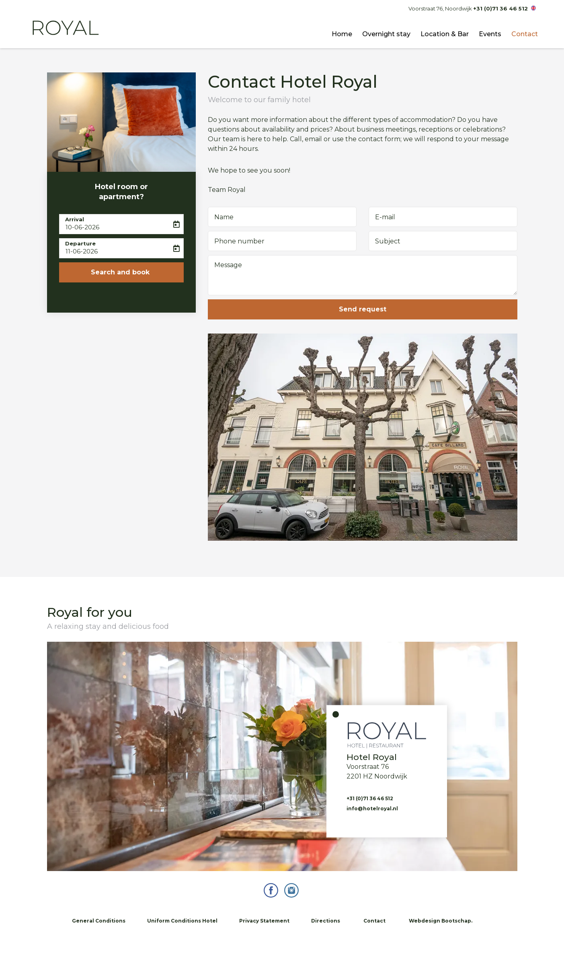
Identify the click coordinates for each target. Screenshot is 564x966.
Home (342, 34)
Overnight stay (386, 34)
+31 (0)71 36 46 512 (500, 8)
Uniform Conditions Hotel (182, 921)
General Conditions (98, 921)
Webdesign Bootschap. (440, 921)
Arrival (74, 219)
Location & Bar (444, 34)
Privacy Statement (264, 921)
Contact (524, 34)
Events (490, 34)
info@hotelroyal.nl (372, 808)
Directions (325, 921)
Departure (80, 243)
